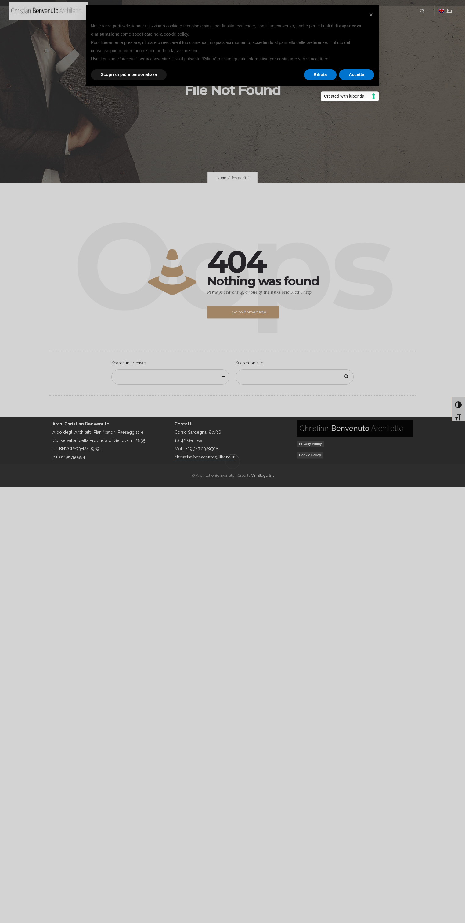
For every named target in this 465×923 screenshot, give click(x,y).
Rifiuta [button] (320, 74)
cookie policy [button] (176, 34)
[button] (371, 15)
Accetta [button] (356, 74)
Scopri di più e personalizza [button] (129, 74)
